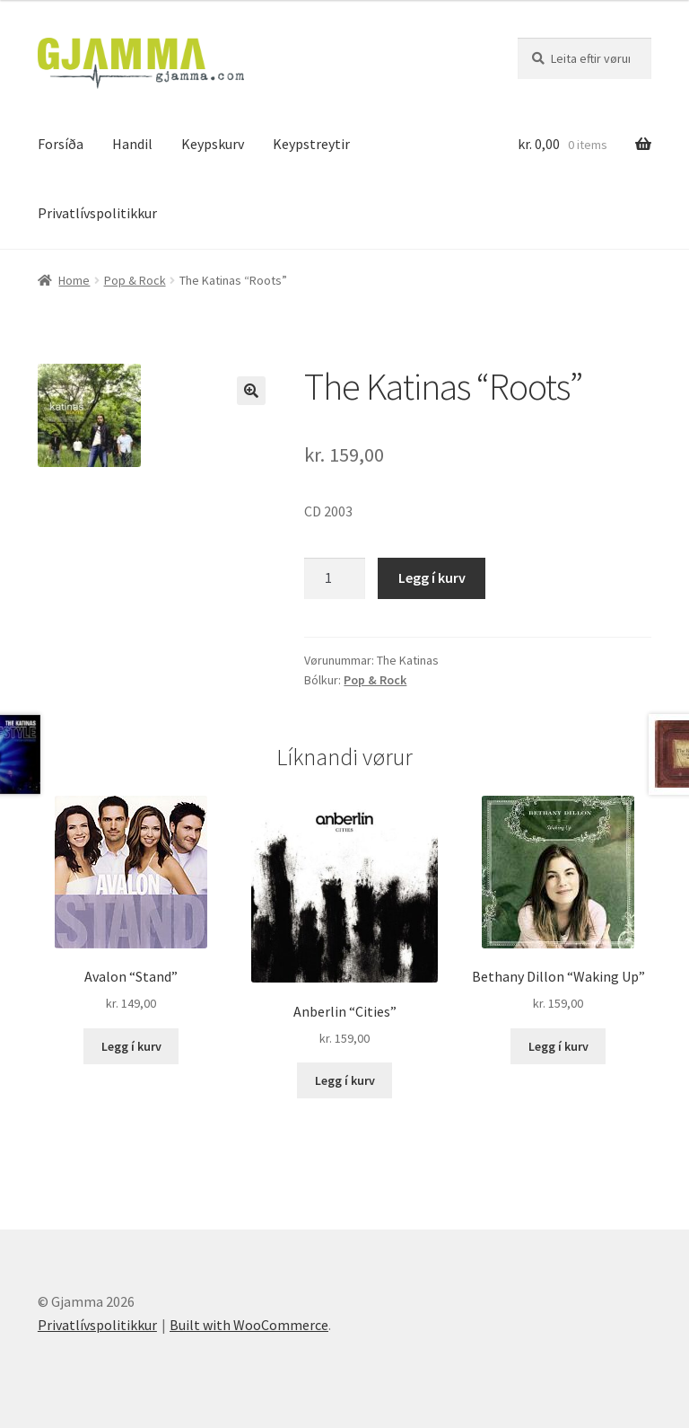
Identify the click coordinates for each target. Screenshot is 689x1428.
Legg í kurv (432, 577)
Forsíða (60, 144)
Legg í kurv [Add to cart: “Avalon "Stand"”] (131, 1046)
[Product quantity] (334, 578)
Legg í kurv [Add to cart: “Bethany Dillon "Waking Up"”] (558, 1046)
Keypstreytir (311, 144)
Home (74, 280)
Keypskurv (212, 144)
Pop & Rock (135, 280)
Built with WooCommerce (249, 1325)
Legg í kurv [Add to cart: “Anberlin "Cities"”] (345, 1080)
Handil (132, 144)
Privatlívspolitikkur (97, 213)
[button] (251, 390)
